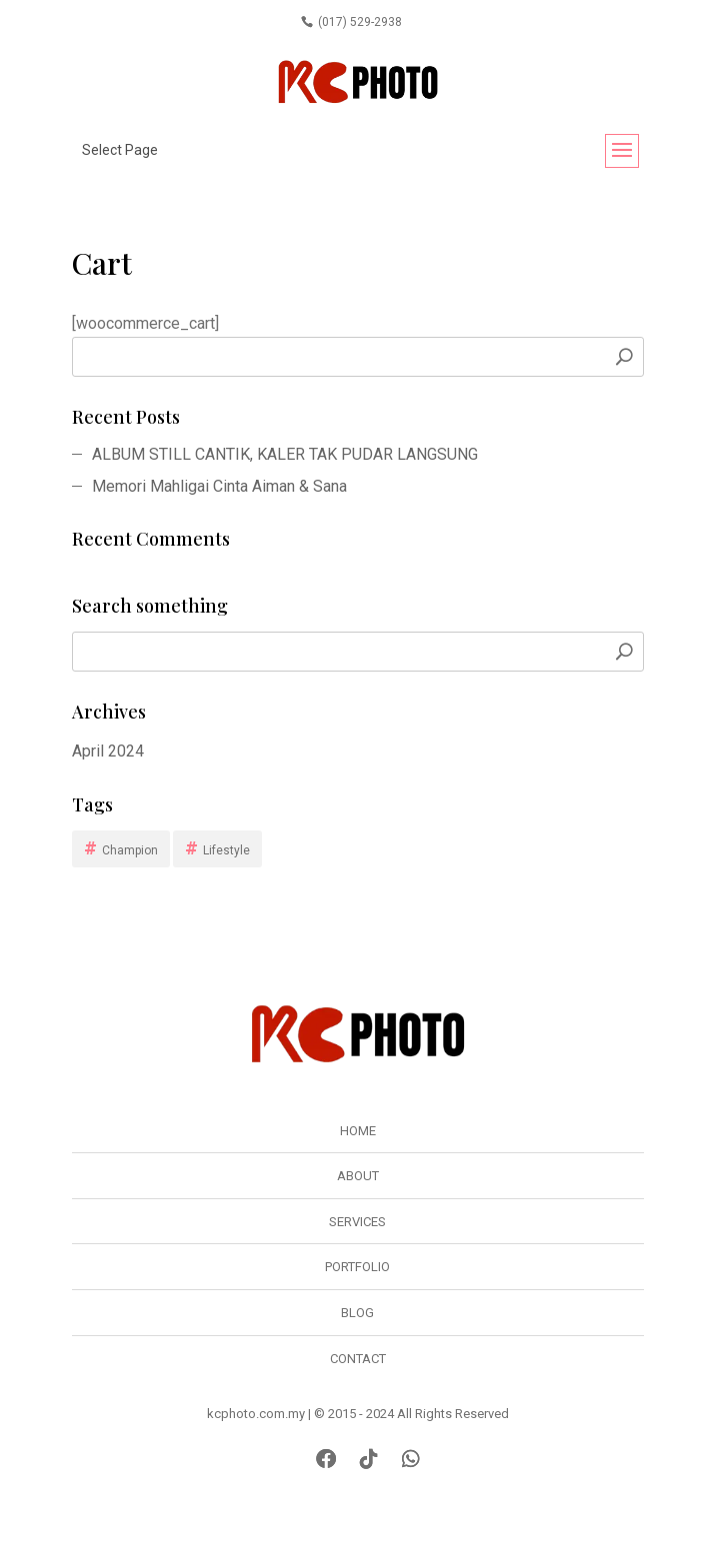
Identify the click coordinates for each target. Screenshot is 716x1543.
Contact (358, 1358)
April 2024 (108, 751)
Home (358, 1130)
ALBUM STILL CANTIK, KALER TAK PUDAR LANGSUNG (285, 454)
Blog (357, 1312)
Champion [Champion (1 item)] (130, 850)
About (358, 1175)
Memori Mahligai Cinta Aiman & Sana (219, 486)
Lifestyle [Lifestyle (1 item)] (226, 850)
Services (357, 1221)
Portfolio (357, 1266)
